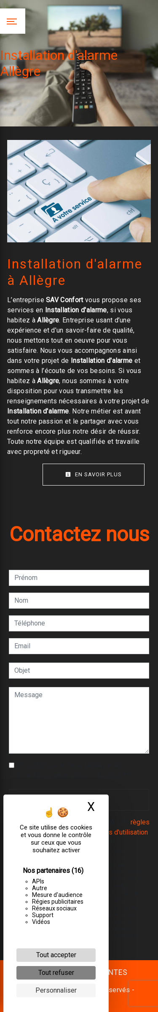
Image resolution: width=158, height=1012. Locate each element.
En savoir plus (93, 474)
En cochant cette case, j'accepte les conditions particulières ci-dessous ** (73, 770)
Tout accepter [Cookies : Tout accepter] (56, 955)
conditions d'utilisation (115, 832)
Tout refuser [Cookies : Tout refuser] (56, 973)
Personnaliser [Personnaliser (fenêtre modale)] (56, 990)
